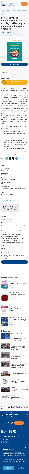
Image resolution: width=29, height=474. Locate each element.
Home (2, 10)
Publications (7, 10)
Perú (3, 32)
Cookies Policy (8, 452)
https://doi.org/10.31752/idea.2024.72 (10, 200)
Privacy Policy (17, 452)
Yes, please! (24, 415)
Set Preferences (21, 468)
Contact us (19, 423)
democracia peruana (11, 32)
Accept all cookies (8, 468)
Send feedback (14, 262)
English (11, 298)
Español (11, 287)
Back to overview (7, 15)
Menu (24, 3)
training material (19, 34)
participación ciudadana (7, 34)
